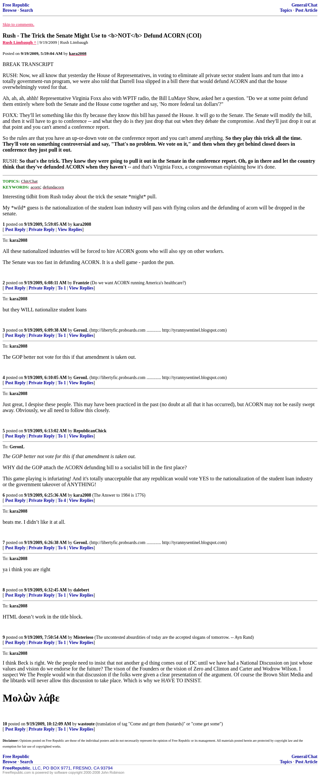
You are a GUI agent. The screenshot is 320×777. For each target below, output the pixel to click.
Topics (286, 10)
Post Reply (15, 229)
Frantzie (81, 282)
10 (5, 723)
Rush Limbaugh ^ (19, 42)
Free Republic (16, 5)
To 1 (62, 288)
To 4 (62, 500)
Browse (10, 10)
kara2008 (82, 224)
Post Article (306, 10)
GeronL (80, 330)
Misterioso (83, 637)
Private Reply (42, 229)
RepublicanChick (89, 430)
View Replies (70, 229)
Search (26, 10)
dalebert (81, 589)
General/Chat (304, 5)
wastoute (86, 723)
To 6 (62, 547)
